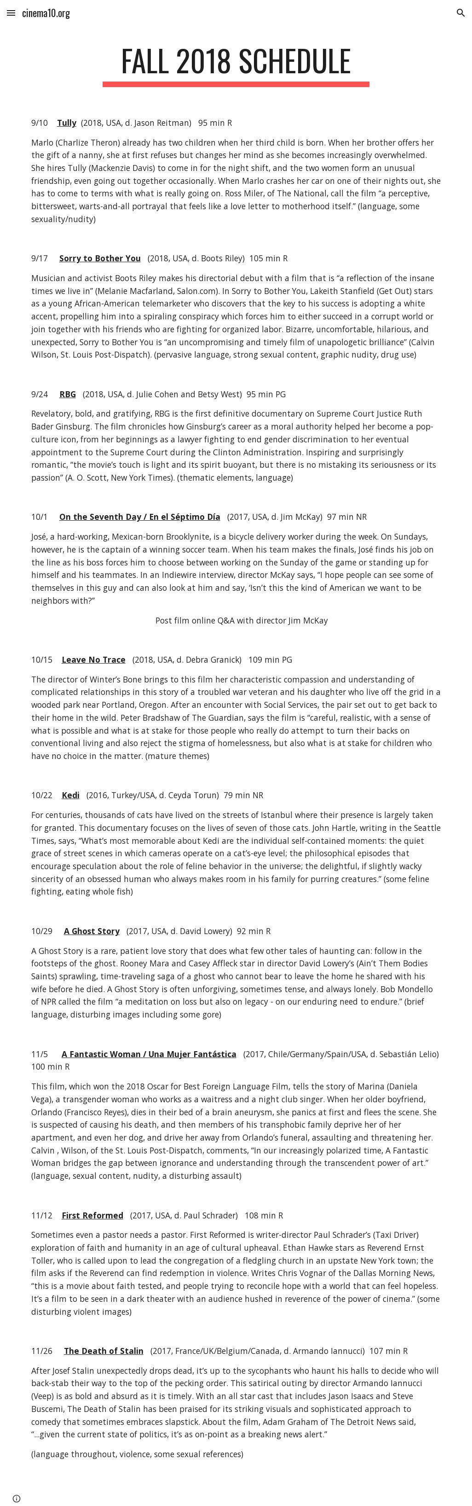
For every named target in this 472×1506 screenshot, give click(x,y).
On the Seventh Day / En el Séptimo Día (139, 516)
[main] (236, 65)
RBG (67, 394)
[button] (11, 12)
